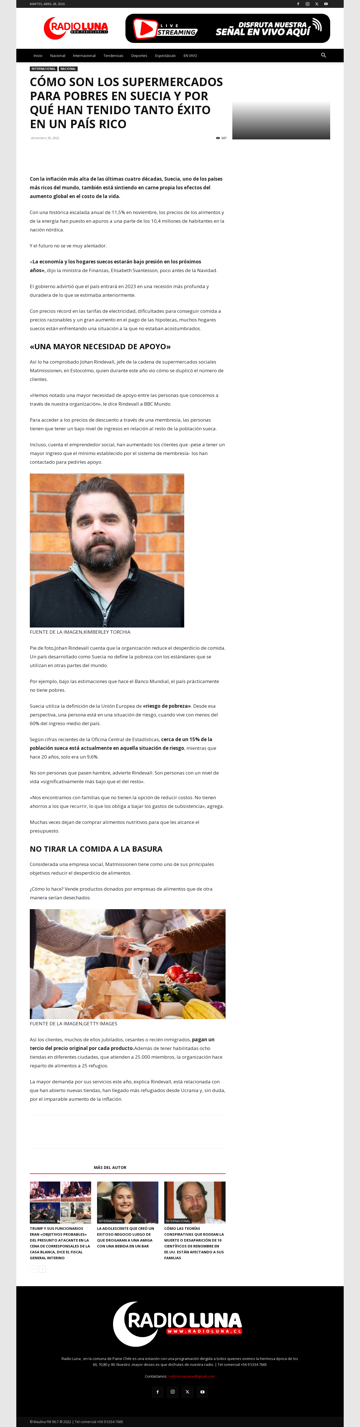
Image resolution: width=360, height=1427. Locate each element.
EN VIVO (190, 55)
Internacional (84, 55)
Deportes (139, 55)
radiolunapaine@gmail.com (191, 1376)
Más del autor (110, 1167)
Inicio (38, 55)
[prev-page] (33, 1269)
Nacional (57, 55)
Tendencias (113, 55)
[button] (323, 56)
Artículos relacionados (60, 1167)
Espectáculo (165, 55)
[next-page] (42, 1269)
